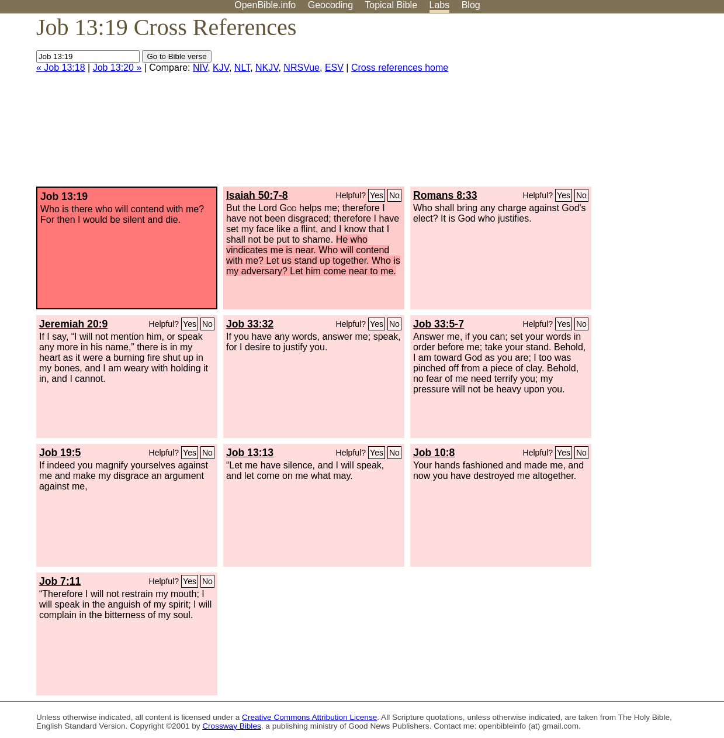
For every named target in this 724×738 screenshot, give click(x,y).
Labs (439, 5)
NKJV (266, 68)
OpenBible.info (265, 5)
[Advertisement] (606, 105)
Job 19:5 (60, 452)
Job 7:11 (60, 581)
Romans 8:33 (445, 195)
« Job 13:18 (60, 68)
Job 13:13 (249, 452)
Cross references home (399, 68)
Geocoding (330, 5)
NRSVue (301, 68)
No (394, 195)
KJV (221, 68)
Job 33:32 (249, 324)
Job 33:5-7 (438, 324)
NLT (242, 68)
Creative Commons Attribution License (309, 717)
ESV (334, 68)
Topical (391, 5)
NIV (200, 68)
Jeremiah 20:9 (73, 324)
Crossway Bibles (231, 726)
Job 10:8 (434, 452)
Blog (471, 5)
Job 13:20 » (117, 68)
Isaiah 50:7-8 (257, 195)
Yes (376, 195)
